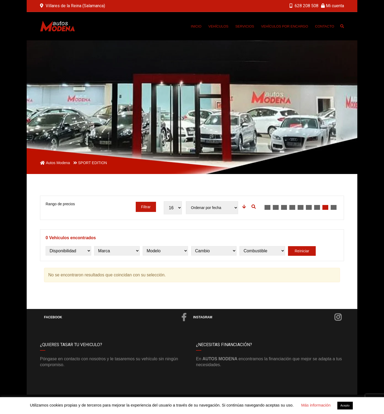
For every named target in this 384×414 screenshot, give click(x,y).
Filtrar (146, 207)
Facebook (115, 317)
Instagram (267, 317)
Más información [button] (315, 405)
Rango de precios (60, 204)
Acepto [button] (345, 405)
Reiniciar (302, 251)
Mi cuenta (332, 5)
